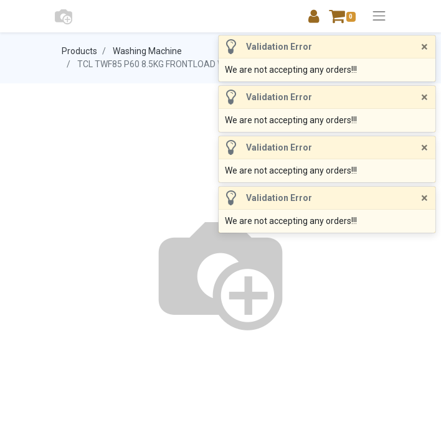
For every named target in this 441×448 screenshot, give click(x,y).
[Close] (424, 46)
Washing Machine (147, 51)
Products (79, 51)
